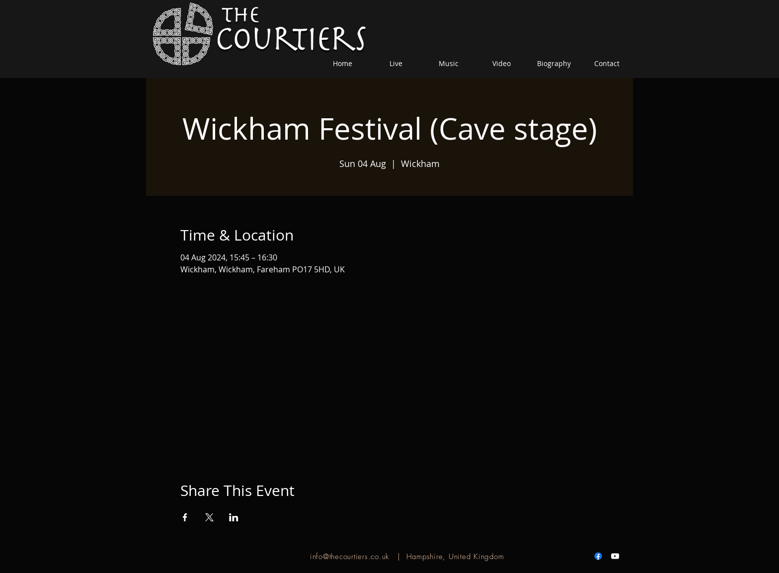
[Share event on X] (209, 517)
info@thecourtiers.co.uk (349, 557)
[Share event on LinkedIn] (233, 517)
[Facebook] (598, 556)
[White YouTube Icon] (615, 556)
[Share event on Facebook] (185, 517)
